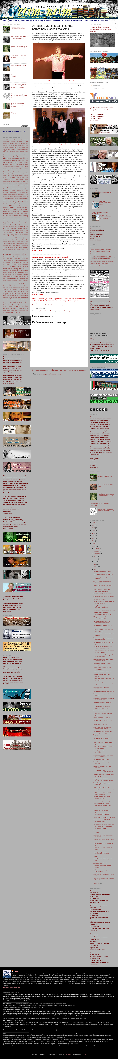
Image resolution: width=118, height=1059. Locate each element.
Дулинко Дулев (24, 188)
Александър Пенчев (8, 143)
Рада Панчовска (13, 270)
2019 (93, 528)
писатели (21, 264)
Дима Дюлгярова (17, 181)
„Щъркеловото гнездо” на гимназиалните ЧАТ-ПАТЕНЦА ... (103, 771)
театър (16, 295)
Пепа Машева (21, 258)
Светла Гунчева (19, 278)
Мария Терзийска (15, 234)
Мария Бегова (15, 232)
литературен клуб (21, 217)
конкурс (19, 211)
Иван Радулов (14, 202)
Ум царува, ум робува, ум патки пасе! (104, 817)
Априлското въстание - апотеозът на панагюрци (18, 27)
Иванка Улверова (14, 203)
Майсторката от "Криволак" (101, 787)
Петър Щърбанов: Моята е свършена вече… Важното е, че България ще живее (19, 86)
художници (14, 303)
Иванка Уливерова (23, 203)
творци (75, 311)
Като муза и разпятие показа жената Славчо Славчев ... (103, 879)
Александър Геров (22, 141)
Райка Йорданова (18, 272)
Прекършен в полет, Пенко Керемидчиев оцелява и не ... (102, 804)
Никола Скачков (11, 245)
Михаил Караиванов (22, 236)
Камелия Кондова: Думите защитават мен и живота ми (19, 66)
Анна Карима (19, 149)
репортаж (10, 274)
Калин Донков (18, 205)
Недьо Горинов (21, 241)
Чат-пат (17, 306)
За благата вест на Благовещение (102, 672)
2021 (93, 522)
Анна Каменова (12, 149)
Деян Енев (10, 179)
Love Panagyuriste (15, 312)
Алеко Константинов (23, 139)
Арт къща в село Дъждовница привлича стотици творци (105, 216)
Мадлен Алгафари (23, 224)
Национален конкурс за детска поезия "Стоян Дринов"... (102, 727)
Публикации (95, 85)
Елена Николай (12, 192)
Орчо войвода (17, 249)
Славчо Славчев (18, 280)
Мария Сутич (6, 234)
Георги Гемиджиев (18, 171)
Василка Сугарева (23, 162)
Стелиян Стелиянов (19, 285)
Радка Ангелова (21, 270)
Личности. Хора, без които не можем (100, 249)
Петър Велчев (6, 262)
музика (5, 239)
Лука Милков (22, 221)
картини (11, 207)
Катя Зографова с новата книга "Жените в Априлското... (102, 590)
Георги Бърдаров (7, 171)
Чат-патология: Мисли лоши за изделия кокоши (102, 797)
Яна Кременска (16, 310)
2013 (93, 543)
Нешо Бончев (12, 243)
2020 (93, 525)
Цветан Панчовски (13, 304)
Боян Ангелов (17, 156)
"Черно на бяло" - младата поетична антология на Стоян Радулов (100, 29)
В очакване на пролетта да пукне (102, 801)
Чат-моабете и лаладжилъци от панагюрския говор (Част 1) (19, 95)
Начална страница (58, 370)
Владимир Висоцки (23, 168)
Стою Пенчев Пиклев (22, 287)
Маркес (22, 234)
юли (95, 559)
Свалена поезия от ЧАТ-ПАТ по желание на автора (102, 820)
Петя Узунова (14, 264)
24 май (5, 139)
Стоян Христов (24, 293)
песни (9, 260)
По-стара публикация (77, 370)
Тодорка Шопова (12, 297)
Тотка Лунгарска (15, 299)
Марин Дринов (24, 230)
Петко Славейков (15, 260)
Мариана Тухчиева (14, 230)
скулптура (12, 280)
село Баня (25, 278)
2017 (93, 533)
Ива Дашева (22, 198)
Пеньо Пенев (6, 258)
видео (21, 166)
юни (95, 561)
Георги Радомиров (23, 173)
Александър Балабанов (9, 141)
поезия (13, 266)
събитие (6, 295)
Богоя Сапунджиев (16, 154)
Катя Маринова (14, 209)
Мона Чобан (15, 237)
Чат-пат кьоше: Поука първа (101, 759)
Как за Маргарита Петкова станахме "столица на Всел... (103, 659)
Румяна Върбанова (23, 276)
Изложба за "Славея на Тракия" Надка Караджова (102, 793)
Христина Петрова (8, 301)
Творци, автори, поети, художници (100, 251)
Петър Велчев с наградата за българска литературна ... (101, 606)
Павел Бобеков (16, 251)
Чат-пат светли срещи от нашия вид (103, 824)
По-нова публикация (40, 370)
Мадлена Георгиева (8, 226)
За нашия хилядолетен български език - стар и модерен (17, 105)
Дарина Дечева (11, 177)
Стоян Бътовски (7, 289)
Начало (92, 247)
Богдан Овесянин (7, 154)
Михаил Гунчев (12, 236)
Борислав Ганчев (7, 156)
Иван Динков (20, 200)
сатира (12, 278)
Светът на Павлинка (98, 201)
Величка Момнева (8, 164)
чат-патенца (25, 306)
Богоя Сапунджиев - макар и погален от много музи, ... (103, 602)
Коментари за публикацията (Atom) (51, 374)
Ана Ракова (11, 145)
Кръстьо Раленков (18, 213)
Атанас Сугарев (12, 153)
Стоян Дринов (7, 291)
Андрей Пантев (12, 147)
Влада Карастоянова (13, 168)
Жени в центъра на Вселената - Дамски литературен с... (102, 707)
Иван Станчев (23, 202)
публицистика (17, 269)
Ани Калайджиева (20, 147)
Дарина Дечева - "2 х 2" (100, 863)
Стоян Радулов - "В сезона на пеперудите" (101, 751)
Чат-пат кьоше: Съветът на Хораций (103, 691)
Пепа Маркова (13, 258)
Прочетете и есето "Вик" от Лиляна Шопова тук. (48, 305)
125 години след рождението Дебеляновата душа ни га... (101, 621)
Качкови (21, 209)
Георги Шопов (6, 175)
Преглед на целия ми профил (11, 987)
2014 (93, 541)
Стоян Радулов (68, 311)
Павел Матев (24, 251)
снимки (25, 280)
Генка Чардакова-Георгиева (9, 170)
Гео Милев (19, 170)
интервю (5, 205)
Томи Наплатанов (22, 297)
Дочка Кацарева (7, 188)
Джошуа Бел (17, 179)
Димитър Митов (13, 183)
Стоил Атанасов (13, 287)
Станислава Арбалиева (8, 285)
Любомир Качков (14, 224)
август (96, 556)
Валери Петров (11, 160)
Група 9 (21, 175)
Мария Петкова (24, 232)
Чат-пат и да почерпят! (99, 599)
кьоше (15, 215)
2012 (93, 546)
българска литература (16, 158)
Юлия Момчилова (7, 310)
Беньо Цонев (25, 153)
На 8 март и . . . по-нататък (101, 810)
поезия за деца (22, 266)
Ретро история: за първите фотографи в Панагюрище (18, 37)
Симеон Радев (6, 280)
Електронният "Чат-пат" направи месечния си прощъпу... (102, 721)
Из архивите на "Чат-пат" (97, 266)
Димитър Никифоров (23, 183)
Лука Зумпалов (24, 219)
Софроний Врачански (23, 282)
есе (38, 311)
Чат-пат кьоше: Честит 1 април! (102, 571)
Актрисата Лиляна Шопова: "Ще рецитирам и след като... (102, 647)
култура (11, 215)
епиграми (19, 194)
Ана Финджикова (19, 145)
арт (8, 151)
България (6, 158)
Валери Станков (20, 160)
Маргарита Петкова (16, 228)
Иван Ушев (6, 203)
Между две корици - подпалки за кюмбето (102, 261)
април (96, 566)
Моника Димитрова (23, 237)
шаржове (25, 308)
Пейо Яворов (13, 256)
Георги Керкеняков (13, 173)
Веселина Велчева (14, 166)
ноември (96, 548)
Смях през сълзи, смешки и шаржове (100, 258)
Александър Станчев (20, 143)
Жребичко (25, 196)
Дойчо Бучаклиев (16, 186)
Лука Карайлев (6, 221)
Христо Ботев (19, 301)
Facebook (9, 312)
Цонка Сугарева (7, 306)
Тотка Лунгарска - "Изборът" (101, 717)
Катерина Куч (20, 207)
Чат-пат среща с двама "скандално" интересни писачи (103, 638)
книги (5, 211)
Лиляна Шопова (44, 311)
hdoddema (68, 1054)
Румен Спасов (14, 276)
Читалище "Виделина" (10, 308)
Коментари (95, 88)
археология (12, 151)
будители (25, 156)
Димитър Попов (7, 185)
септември (97, 553)
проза (61, 311)
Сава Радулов (6, 278)
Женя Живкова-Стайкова (16, 196)
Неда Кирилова (12, 241)
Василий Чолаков (12, 162)
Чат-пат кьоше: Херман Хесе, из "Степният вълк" (102, 626)
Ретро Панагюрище (17, 274)
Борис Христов (24, 154)
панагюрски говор (18, 254)
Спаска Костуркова (7, 284)
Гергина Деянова (14, 175)
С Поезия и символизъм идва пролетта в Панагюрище (101, 813)
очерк (57, 311)
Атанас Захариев (20, 151)
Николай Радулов (13, 247)
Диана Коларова (24, 179)
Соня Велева (6, 282)
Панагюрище (7, 255)
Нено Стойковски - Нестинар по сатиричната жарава (102, 827)
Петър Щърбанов (24, 262)
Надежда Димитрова (16, 239)
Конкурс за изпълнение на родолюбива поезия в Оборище (103, 779)
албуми (15, 139)
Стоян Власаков (15, 289)
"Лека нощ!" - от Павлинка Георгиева (104, 610)
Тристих (95, 856)
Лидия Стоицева (23, 215)
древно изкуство (16, 188)
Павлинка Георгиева (9, 253)
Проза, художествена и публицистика (100, 256)
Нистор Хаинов (8, 249)
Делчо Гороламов (20, 177)
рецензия (25, 274)
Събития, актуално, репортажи (99, 263)
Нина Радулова (23, 247)
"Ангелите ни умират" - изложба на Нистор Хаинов (103, 747)
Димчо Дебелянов (18, 185)
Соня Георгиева (13, 282)
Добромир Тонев (7, 186)
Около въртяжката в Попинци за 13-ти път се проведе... (103, 655)
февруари (97, 883)
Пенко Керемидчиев (22, 256)
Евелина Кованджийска (17, 190)
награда (9, 239)
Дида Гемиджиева (7, 181)
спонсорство (15, 284)
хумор (21, 303)
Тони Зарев (6, 299)
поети (5, 269)
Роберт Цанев (6, 276)
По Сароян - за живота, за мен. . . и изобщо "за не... (103, 664)
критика (11, 213)
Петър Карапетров (15, 262)
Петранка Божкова (23, 260)
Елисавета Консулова (12, 194)
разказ (10, 272)
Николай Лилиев (20, 245)
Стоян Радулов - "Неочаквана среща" (103, 596)
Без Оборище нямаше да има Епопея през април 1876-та (19, 46)
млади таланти (7, 238)
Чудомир (20, 308)
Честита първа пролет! (99, 711)
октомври (97, 551)
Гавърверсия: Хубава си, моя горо (103, 574)
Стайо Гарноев (23, 284)
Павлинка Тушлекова (22, 253)
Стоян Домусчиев (24, 289)
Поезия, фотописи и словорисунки (100, 254)
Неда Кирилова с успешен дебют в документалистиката (103, 743)
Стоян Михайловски (18, 291)
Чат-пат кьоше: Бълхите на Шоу (102, 731)
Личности (52, 311)
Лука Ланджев (14, 221)
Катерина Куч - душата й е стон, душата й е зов (102, 668)
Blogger (84, 1054)
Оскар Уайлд (24, 249)
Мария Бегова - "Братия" (100, 724)
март (95, 569)
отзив (4, 251)
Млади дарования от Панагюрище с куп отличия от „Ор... (103, 617)
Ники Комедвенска (20, 243)
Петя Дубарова (6, 264)
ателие (19, 153)
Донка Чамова (24, 187)
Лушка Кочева (12, 223)
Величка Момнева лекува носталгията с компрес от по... (102, 613)
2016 (93, 535)
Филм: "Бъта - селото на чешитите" (103, 790)
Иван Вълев (11, 200)
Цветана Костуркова (23, 304)
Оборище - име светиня (17, 113)
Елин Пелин (20, 192)
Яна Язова (22, 310)
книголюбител (12, 211)
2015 (93, 538)
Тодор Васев (22, 295)
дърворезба (6, 190)
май (95, 564)
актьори (10, 139)
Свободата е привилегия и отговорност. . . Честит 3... (101, 852)
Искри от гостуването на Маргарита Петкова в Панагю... (103, 651)
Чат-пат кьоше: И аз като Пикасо (102, 593)
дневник (26, 185)
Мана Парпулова (19, 226)
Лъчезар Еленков (20, 222)
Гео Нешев (25, 170)
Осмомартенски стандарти (101, 807)
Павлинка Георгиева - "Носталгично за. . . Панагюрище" (103, 755)
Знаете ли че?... (14, 198)
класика (25, 209)
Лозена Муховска (15, 219)
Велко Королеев (20, 164)
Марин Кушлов (7, 232)
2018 (93, 530)
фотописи (24, 299)
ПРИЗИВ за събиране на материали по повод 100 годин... (103, 698)
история (11, 205)
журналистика (6, 198)
